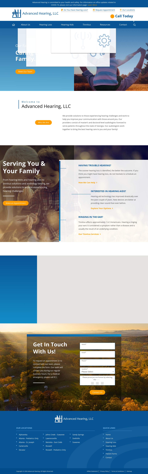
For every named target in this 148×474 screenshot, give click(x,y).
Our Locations (127, 10)
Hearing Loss (45, 24)
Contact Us (97, 392)
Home (108, 434)
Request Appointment (104, 10)
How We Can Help (88, 182)
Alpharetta (23, 434)
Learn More (92, 5)
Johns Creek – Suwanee (55, 434)
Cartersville (23, 446)
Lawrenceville (51, 438)
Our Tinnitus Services (89, 234)
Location (85, 369)
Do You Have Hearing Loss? (74, 10)
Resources (105, 24)
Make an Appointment (16, 203)
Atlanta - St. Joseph (26, 442)
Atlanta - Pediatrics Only (28, 438)
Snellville (76, 438)
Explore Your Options (102, 208)
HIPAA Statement (92, 471)
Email (84, 352)
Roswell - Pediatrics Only (56, 450)
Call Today (124, 16)
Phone (84, 361)
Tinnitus (87, 24)
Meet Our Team (25, 71)
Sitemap (129, 471)
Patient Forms (111, 454)
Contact (123, 24)
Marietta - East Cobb (54, 442)
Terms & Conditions (117, 471)
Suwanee (76, 442)
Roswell (49, 446)
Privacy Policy (104, 471)
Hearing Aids (67, 24)
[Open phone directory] (123, 16)
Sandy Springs (78, 434)
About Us (25, 24)
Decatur (22, 450)
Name (84, 344)
